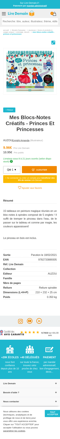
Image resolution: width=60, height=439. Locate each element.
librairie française (18, 30)
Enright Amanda (20, 140)
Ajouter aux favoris (30, 187)
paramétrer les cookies (14, 431)
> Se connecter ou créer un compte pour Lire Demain (30, 179)
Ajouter (39, 169)
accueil (6, 30)
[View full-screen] (53, 42)
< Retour (9, 110)
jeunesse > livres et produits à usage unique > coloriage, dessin (27, 31)
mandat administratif (37, 6)
